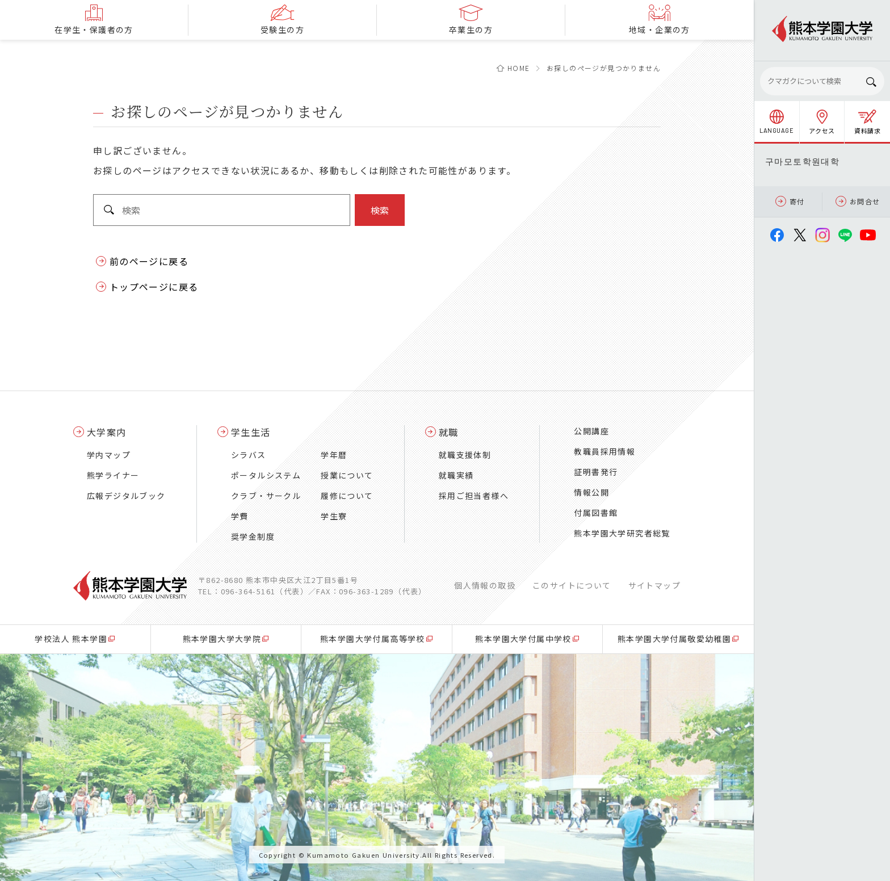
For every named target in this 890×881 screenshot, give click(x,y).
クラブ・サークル (266, 495)
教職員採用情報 (604, 451)
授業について (347, 475)
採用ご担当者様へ (474, 495)
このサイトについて (571, 585)
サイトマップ (654, 585)
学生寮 (334, 516)
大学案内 (107, 432)
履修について (347, 495)
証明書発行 (596, 471)
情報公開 (591, 492)
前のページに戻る (149, 261)
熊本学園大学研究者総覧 (622, 533)
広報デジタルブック (126, 495)
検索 (380, 210)
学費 (240, 516)
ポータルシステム (266, 475)
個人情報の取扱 (484, 585)
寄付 (790, 201)
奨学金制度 (253, 536)
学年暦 (334, 454)
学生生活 (251, 432)
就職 (449, 432)
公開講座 (591, 431)
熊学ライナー (113, 475)
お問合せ (858, 201)
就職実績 (456, 475)
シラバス (248, 454)
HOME (518, 68)
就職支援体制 (465, 454)
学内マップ (109, 454)
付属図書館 (596, 512)
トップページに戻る (154, 286)
